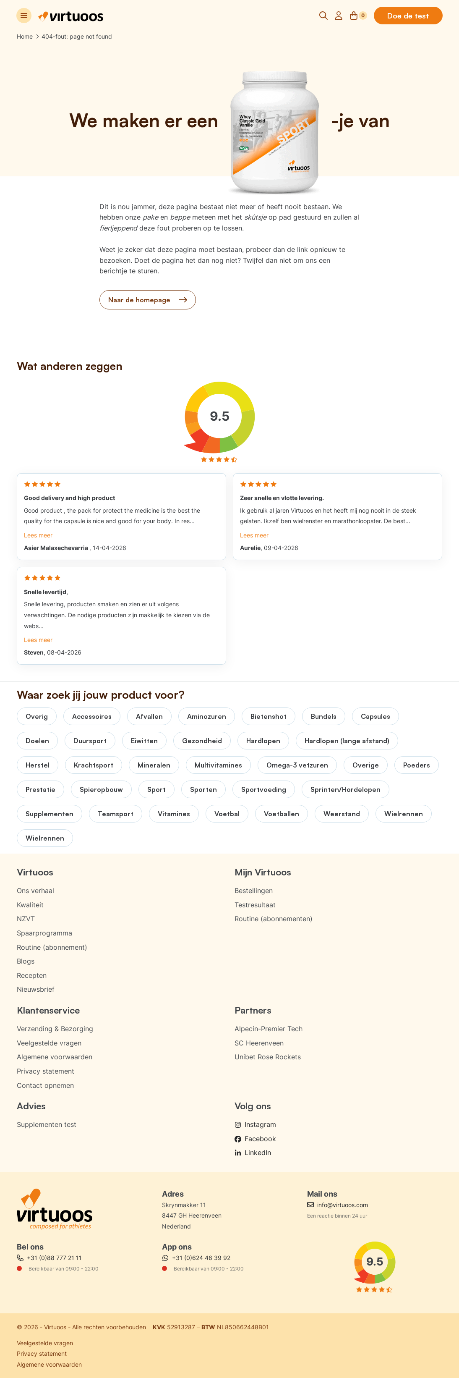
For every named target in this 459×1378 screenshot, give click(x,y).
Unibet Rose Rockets (268, 1057)
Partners (253, 1010)
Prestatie (40, 789)
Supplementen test (46, 1124)
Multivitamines (218, 765)
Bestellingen (254, 890)
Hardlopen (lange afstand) (347, 740)
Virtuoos (35, 872)
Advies (31, 1105)
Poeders (416, 765)
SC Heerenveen (259, 1043)
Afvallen (149, 716)
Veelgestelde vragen (49, 1043)
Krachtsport (93, 765)
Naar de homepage (147, 300)
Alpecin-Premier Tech (269, 1028)
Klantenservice (48, 1010)
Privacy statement (45, 1071)
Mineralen (154, 765)
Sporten (203, 789)
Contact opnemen (45, 1085)
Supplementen (49, 814)
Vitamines (174, 814)
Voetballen (281, 814)
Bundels (323, 716)
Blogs (25, 961)
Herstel (38, 765)
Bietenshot (268, 716)
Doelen (37, 740)
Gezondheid (202, 740)
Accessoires (92, 716)
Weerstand (341, 814)
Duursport (90, 740)
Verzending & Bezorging (55, 1028)
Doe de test (408, 15)
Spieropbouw (101, 789)
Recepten (32, 975)
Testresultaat (255, 905)
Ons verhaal (35, 890)
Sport (156, 789)
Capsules (375, 716)
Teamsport (115, 814)
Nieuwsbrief (36, 989)
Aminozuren (206, 716)
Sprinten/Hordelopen (345, 789)
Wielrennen (403, 814)
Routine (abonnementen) (274, 918)
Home (25, 36)
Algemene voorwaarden (54, 1057)
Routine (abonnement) (52, 947)
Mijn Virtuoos (263, 872)
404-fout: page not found (77, 36)
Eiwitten (144, 740)
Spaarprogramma (44, 933)
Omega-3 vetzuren (297, 765)
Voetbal (227, 814)
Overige (365, 765)
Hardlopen (263, 740)
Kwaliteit (30, 905)
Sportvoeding (263, 789)
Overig (37, 716)
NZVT (26, 918)
